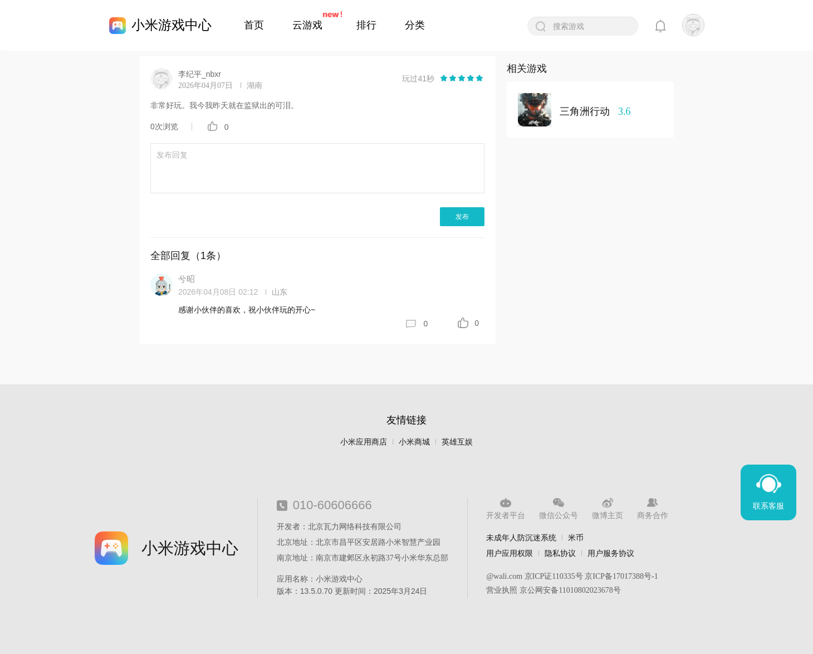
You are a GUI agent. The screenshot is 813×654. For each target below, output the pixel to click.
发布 (462, 217)
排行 (366, 25)
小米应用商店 (363, 442)
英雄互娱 (457, 442)
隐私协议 (560, 553)
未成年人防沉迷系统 (521, 537)
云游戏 (307, 25)
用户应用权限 (509, 553)
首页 (254, 25)
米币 (576, 537)
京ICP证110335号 (554, 576)
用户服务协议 (610, 553)
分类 (415, 25)
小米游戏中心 (171, 24)
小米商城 (414, 442)
